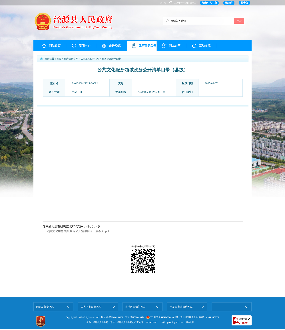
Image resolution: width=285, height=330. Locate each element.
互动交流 (204, 45)
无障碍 (229, 2)
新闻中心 (85, 45)
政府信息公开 (147, 45)
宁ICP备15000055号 (134, 317)
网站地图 (190, 322)
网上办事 (174, 45)
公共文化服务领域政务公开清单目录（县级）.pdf (77, 231)
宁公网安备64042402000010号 (162, 317)
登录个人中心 (209, 2)
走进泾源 (115, 45)
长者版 (244, 2)
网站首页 (55, 45)
